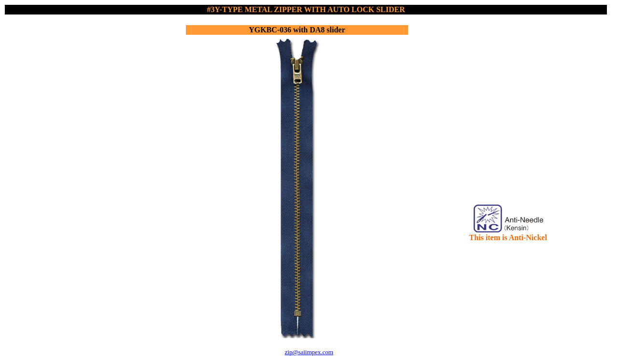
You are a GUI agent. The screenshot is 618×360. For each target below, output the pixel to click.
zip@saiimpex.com (309, 352)
